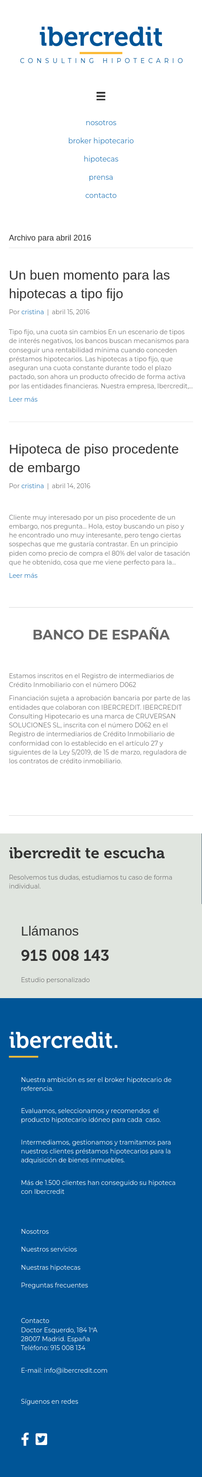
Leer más (23, 399)
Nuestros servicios (49, 1249)
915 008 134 (67, 1348)
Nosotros (35, 1232)
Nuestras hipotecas (51, 1268)
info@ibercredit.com (76, 1370)
